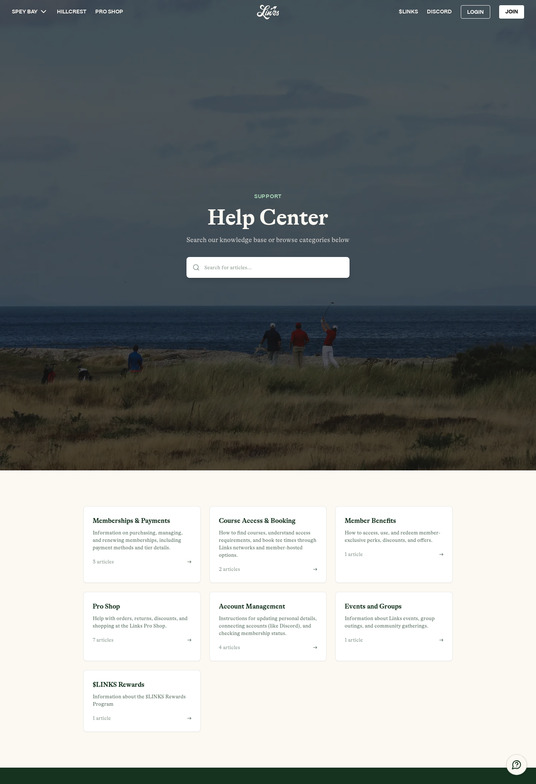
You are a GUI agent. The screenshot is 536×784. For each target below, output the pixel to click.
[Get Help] (516, 764)
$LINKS (408, 12)
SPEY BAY (30, 11)
